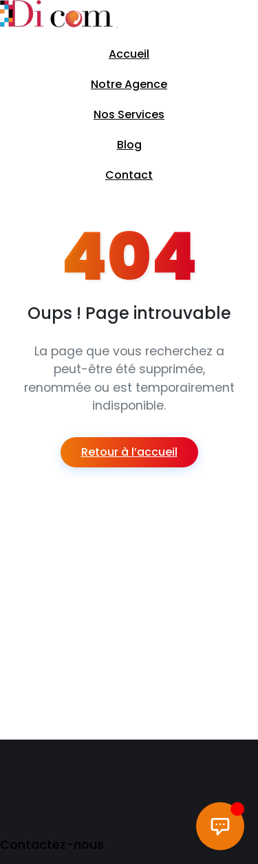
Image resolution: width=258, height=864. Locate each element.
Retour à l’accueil (129, 452)
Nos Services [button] (129, 114)
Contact (129, 175)
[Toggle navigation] (117, 27)
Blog (129, 145)
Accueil (129, 54)
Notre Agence (129, 84)
